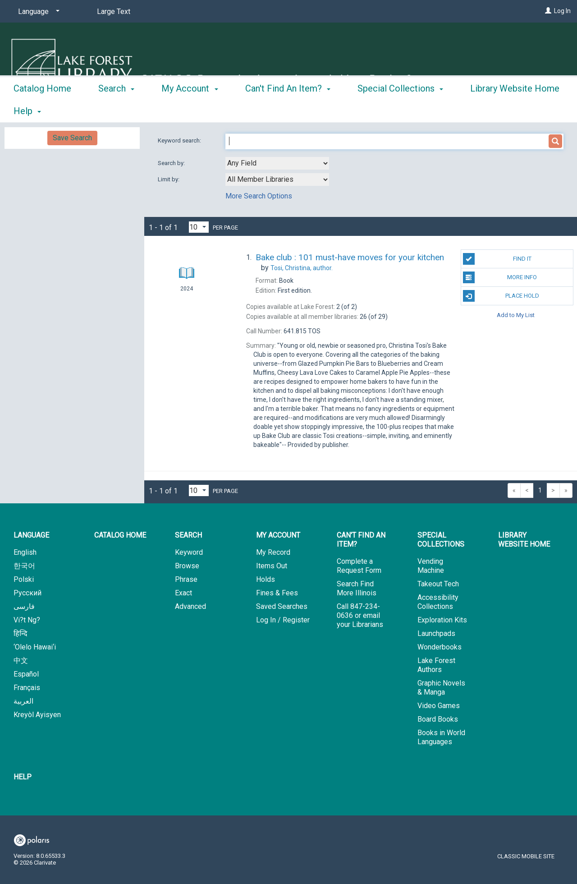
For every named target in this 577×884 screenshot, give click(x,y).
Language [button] (31, 535)
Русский (27, 593)
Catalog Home (42, 109)
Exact (183, 593)
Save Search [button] (72, 138)
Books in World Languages (441, 737)
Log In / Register (283, 620)
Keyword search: (180, 140)
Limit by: (169, 179)
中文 (21, 660)
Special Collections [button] (400, 109)
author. (301, 268)
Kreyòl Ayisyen (37, 714)
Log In (562, 10)
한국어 (24, 566)
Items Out (271, 566)
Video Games (438, 705)
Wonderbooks (439, 647)
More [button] (488, 111)
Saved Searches (281, 606)
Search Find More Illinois (356, 588)
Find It (497, 259)
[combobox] (277, 163)
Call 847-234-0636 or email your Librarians (360, 615)
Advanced (190, 606)
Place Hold (501, 296)
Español (26, 674)
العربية (23, 701)
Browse (187, 566)
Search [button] (116, 109)
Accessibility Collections (437, 602)
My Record (273, 552)
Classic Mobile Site (525, 856)
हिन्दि (20, 633)
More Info (500, 277)
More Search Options (258, 196)
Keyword (189, 552)
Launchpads (436, 633)
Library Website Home (524, 539)
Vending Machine (430, 566)
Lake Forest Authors (436, 665)
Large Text (113, 11)
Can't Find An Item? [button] (287, 109)
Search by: (172, 163)
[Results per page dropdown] (199, 227)
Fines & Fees (277, 593)
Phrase (186, 579)
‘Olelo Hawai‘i (35, 647)
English (25, 552)
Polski (24, 579)
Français (27, 687)
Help (23, 777)
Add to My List (516, 314)
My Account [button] (189, 109)
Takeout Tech (438, 584)
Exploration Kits (442, 620)
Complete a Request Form (359, 566)
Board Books (437, 719)
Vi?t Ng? (27, 620)
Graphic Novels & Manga (441, 687)
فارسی (24, 606)
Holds (265, 579)
